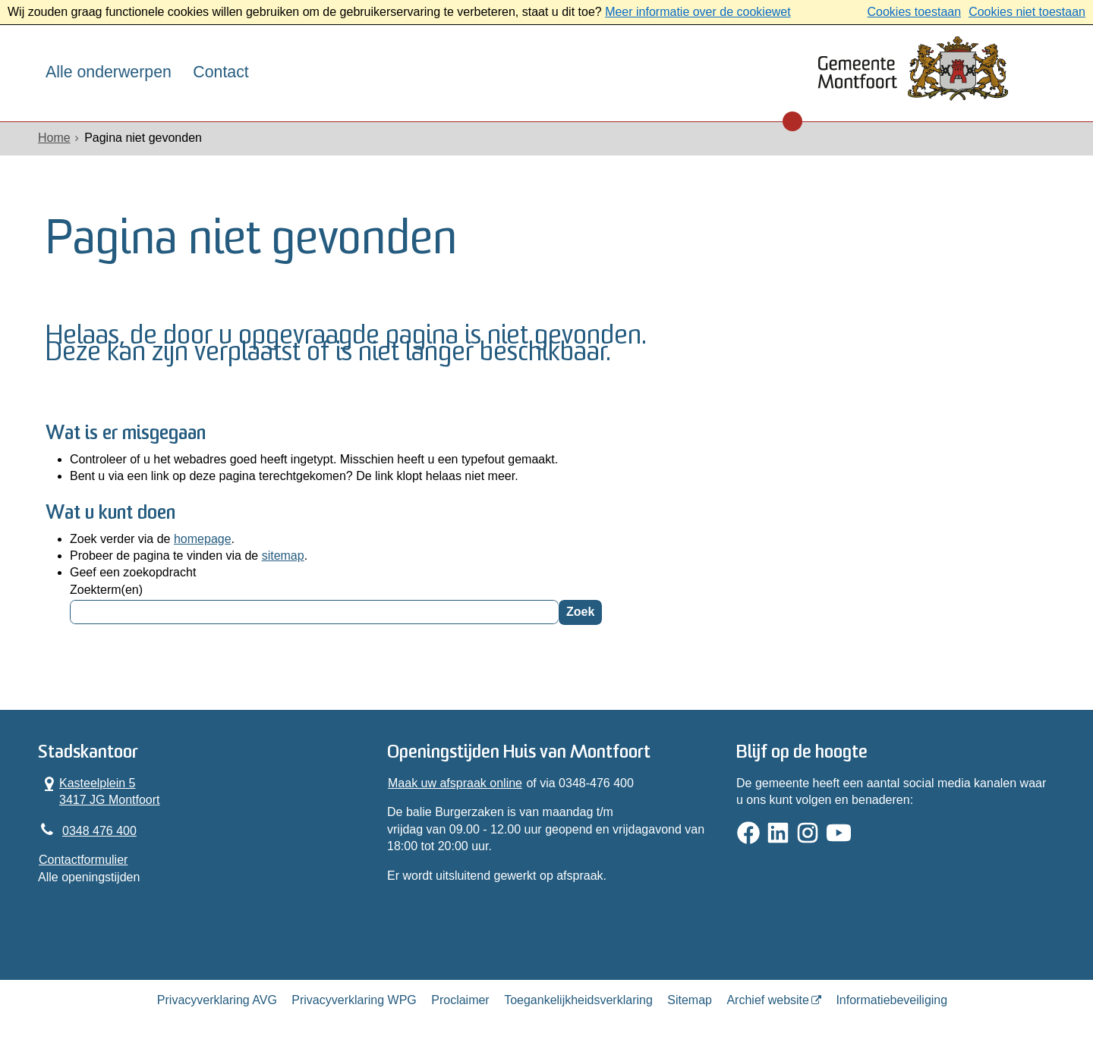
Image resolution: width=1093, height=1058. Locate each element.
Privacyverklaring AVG (217, 1000)
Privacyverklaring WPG (353, 1000)
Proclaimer (460, 1000)
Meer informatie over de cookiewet (698, 11)
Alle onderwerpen (109, 72)
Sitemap (689, 1000)
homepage (203, 538)
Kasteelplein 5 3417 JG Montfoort (99, 791)
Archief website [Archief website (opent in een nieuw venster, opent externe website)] (767, 1000)
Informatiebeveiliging (891, 1000)
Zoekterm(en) (106, 589)
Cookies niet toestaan (1027, 11)
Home (54, 137)
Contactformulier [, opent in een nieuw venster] (83, 859)
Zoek (580, 611)
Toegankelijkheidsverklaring (578, 1000)
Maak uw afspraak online (455, 783)
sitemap (283, 555)
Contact (220, 72)
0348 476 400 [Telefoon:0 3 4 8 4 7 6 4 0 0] (99, 830)
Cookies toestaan (914, 11)
